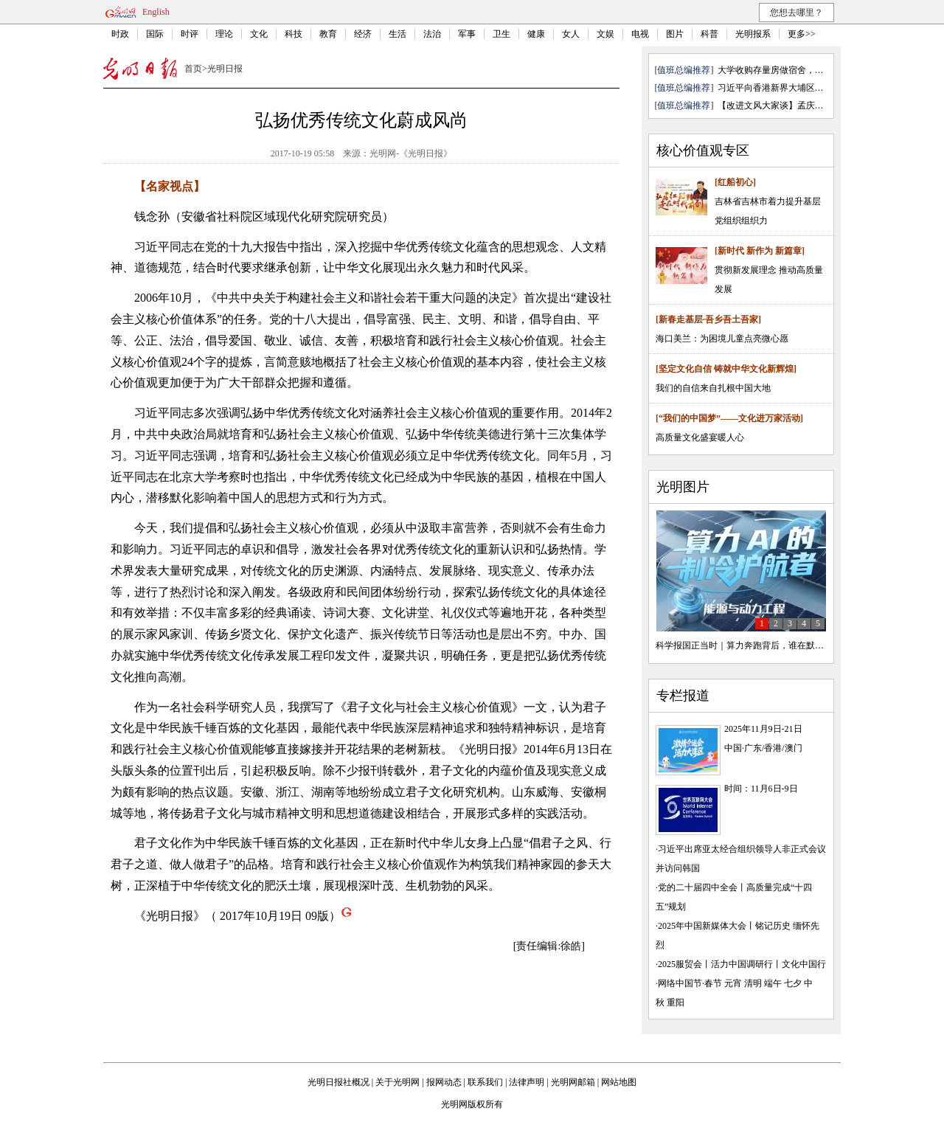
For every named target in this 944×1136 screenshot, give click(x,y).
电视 (640, 34)
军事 (467, 34)
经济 (363, 34)
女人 (571, 34)
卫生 (501, 34)
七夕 (793, 983)
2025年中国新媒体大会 (702, 926)
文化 (259, 34)
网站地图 (618, 1082)
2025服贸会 (680, 964)
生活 (397, 34)
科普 (709, 34)
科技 (293, 34)
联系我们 (485, 1082)
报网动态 (444, 1082)
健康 (536, 34)
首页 (193, 68)
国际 (155, 34)
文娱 (605, 34)
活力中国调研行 (742, 964)
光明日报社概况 (338, 1082)
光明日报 (225, 68)
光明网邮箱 (573, 1082)
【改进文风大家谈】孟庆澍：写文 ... (788, 105)
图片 (675, 34)
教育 (328, 34)
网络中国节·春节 (690, 983)
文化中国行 (804, 964)
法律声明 (526, 1082)
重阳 (675, 1002)
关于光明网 (397, 1082)
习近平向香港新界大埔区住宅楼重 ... (788, 88)
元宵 (733, 983)
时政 (120, 34)
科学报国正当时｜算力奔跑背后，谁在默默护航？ (753, 645)
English (156, 12)
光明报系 (753, 34)
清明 (753, 983)
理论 (224, 34)
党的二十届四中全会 (698, 887)
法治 (432, 34)
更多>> (802, 34)
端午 (773, 983)
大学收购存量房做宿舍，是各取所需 (788, 70)
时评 (189, 34)
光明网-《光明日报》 (410, 153)
